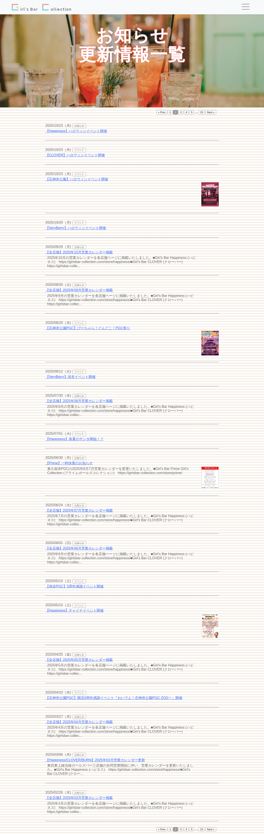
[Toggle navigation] (247, 7)
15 (201, 112)
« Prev (162, 112)
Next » (211, 112)
